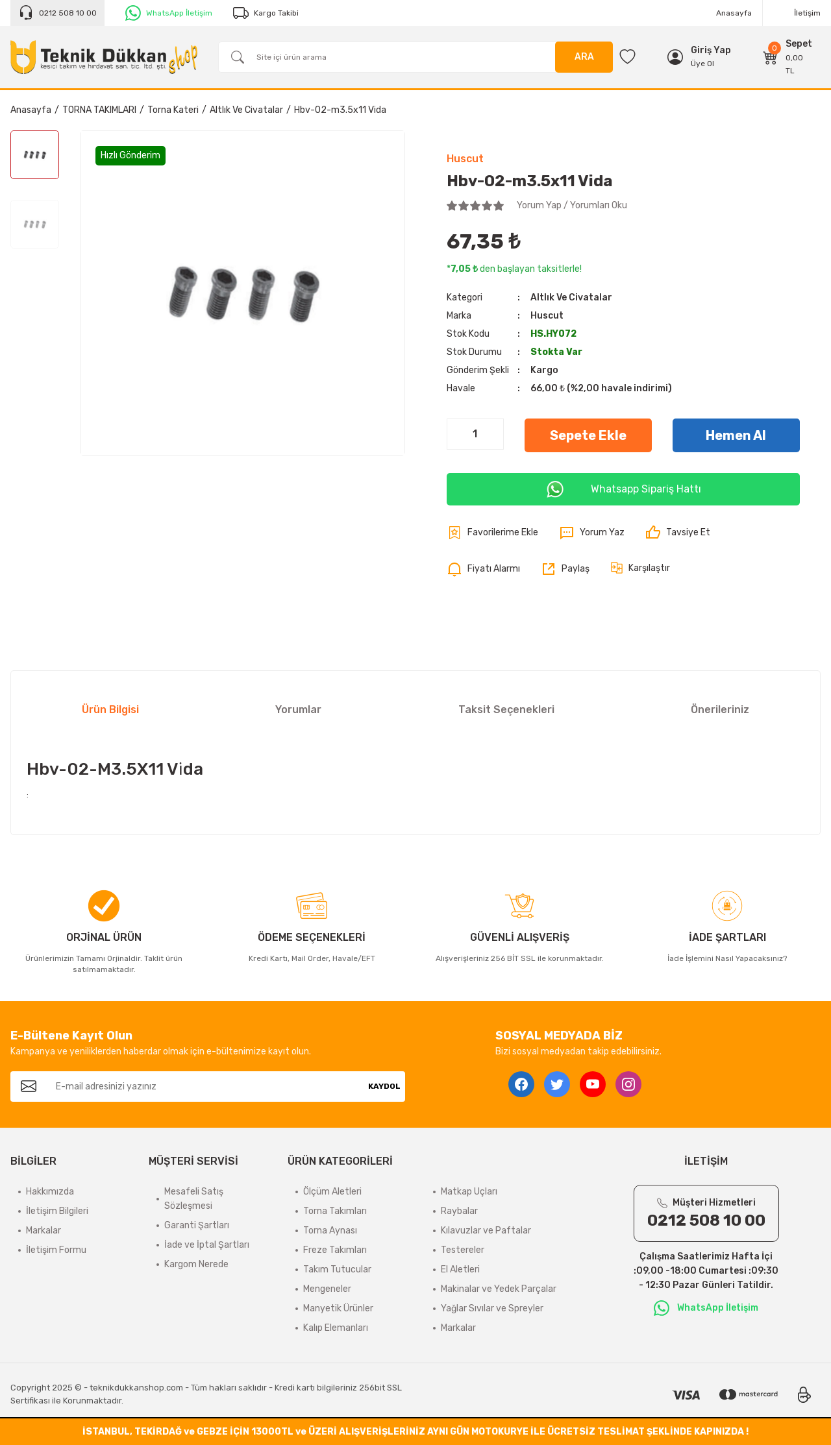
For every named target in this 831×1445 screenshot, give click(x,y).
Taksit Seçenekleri (506, 709)
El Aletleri (460, 1269)
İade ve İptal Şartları (206, 1244)
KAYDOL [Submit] (384, 1086)
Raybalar (459, 1211)
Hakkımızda (50, 1191)
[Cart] (788, 57)
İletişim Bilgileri (57, 1211)
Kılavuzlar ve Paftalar (486, 1230)
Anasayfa (734, 13)
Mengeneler (327, 1288)
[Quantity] (475, 434)
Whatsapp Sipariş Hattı (623, 489)
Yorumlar (298, 709)
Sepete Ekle (588, 435)
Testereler (462, 1250)
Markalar (43, 1230)
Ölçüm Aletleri (332, 1191)
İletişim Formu (56, 1250)
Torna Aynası (330, 1230)
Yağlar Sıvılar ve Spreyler (492, 1308)
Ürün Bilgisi (110, 709)
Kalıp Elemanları (335, 1327)
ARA (584, 56)
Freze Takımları (335, 1250)
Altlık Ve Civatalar (571, 297)
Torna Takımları (335, 1211)
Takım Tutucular (337, 1269)
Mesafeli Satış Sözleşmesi (193, 1198)
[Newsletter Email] (205, 1086)
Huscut (465, 158)
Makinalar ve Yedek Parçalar (498, 1288)
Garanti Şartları (196, 1225)
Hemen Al (736, 435)
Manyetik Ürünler (338, 1308)
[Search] (415, 57)
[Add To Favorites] (492, 532)
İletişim (807, 13)
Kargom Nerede (196, 1264)
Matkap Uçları (469, 1191)
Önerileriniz (720, 709)
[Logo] (103, 56)
